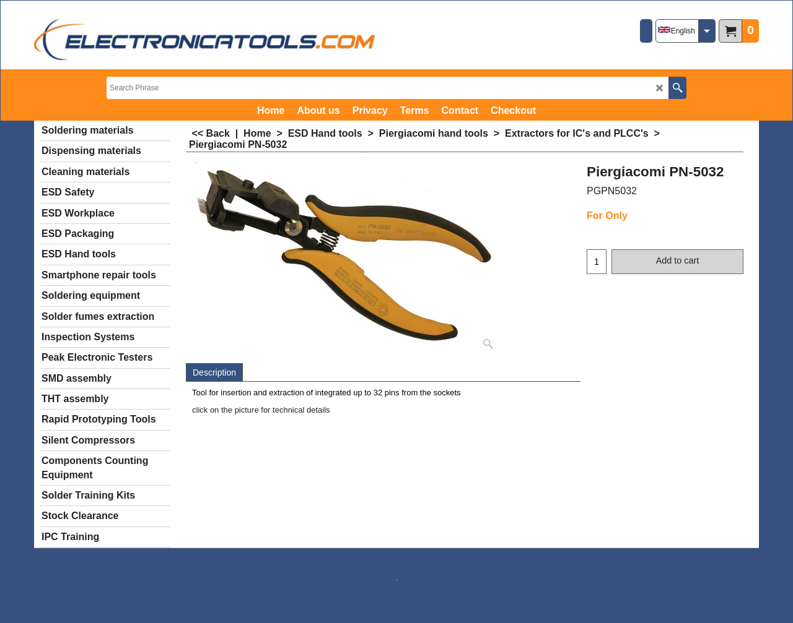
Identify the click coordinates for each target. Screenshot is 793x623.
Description (214, 372)
